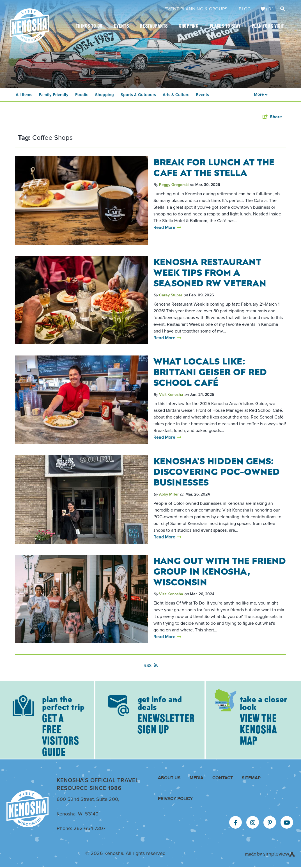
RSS (151, 665)
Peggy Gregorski (174, 185)
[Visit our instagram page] (252, 823)
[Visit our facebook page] (235, 823)
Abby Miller (169, 494)
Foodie (81, 95)
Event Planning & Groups (196, 9)
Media (196, 778)
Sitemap (251, 778)
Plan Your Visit (268, 26)
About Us (169, 778)
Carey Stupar (170, 295)
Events (121, 26)
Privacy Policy (175, 798)
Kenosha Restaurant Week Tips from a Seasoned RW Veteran (209, 272)
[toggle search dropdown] (282, 9)
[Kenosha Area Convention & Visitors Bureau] (29, 25)
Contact (222, 778)
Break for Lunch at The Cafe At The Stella (213, 166)
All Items (24, 95)
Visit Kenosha (171, 395)
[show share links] (272, 116)
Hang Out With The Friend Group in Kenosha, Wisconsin (219, 571)
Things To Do (89, 26)
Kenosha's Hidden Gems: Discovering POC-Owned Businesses (216, 471)
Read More (167, 227)
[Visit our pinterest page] (270, 823)
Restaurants (154, 26)
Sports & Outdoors (138, 95)
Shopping (189, 26)
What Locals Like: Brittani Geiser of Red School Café (210, 371)
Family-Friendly (53, 95)
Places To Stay (225, 26)
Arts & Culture (176, 95)
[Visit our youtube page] (287, 823)
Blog (245, 9)
